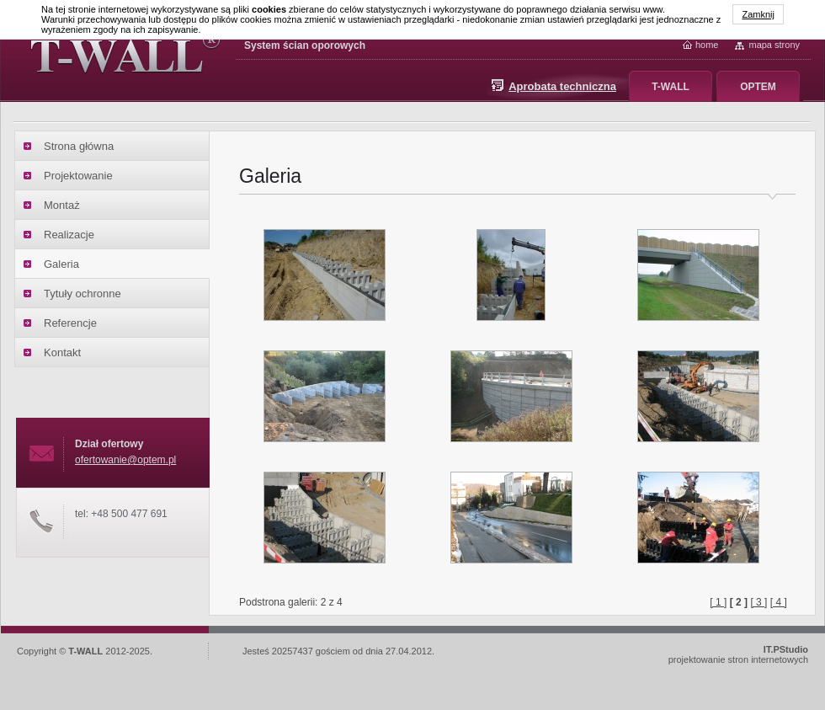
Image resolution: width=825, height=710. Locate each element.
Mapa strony (774, 45)
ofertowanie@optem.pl (125, 460)
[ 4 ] (778, 602)
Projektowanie (78, 175)
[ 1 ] (718, 602)
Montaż (62, 205)
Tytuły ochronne (82, 293)
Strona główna (79, 146)
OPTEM (758, 87)
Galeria (61, 264)
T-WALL (670, 87)
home (707, 45)
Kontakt (62, 352)
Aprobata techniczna (562, 86)
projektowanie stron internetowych (738, 654)
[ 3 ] (758, 602)
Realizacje (69, 234)
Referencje (70, 323)
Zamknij (758, 14)
